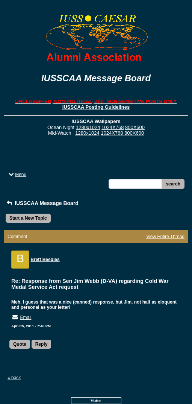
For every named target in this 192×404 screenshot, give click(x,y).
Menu (17, 174)
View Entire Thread (165, 236)
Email (25, 317)
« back (14, 377)
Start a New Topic (28, 218)
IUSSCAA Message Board (42, 203)
